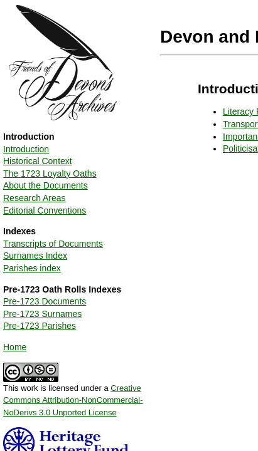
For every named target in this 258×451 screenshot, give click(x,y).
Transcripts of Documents (53, 244)
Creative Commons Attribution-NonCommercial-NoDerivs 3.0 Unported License (73, 400)
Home (14, 347)
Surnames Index (35, 256)
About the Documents (45, 185)
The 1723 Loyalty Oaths (50, 173)
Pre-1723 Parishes (39, 326)
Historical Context (37, 161)
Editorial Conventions (44, 210)
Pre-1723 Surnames (42, 314)
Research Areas (34, 198)
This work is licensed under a (73, 396)
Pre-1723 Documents (44, 301)
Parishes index (32, 268)
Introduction (26, 149)
